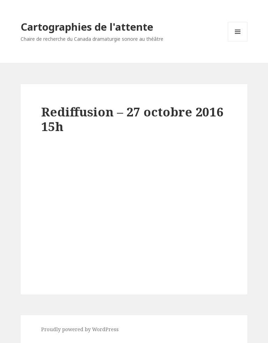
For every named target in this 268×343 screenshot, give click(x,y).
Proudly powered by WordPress (80, 329)
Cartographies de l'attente (87, 26)
